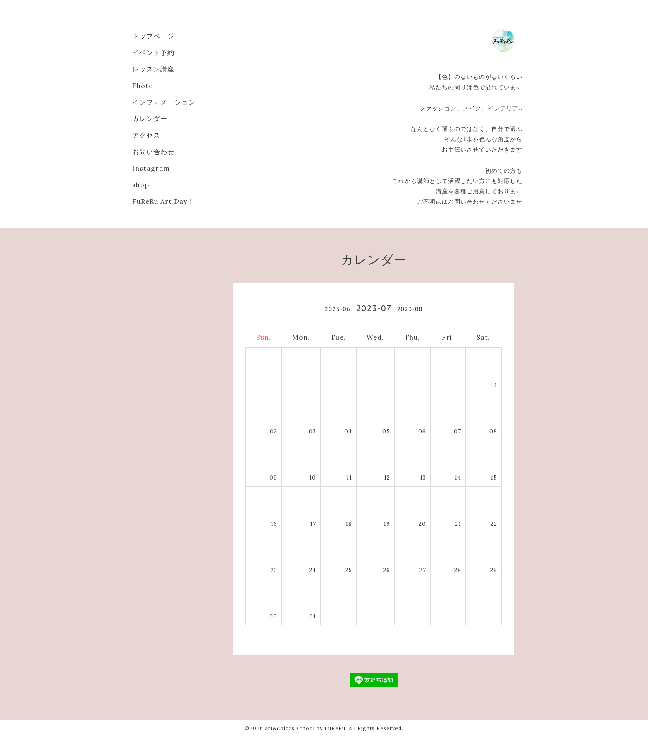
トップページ (153, 36)
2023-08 (409, 309)
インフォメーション (163, 102)
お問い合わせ (153, 151)
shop (140, 185)
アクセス (146, 135)
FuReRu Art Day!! (161, 201)
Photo (142, 85)
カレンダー (149, 118)
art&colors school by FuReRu (305, 728)
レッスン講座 (153, 69)
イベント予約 (153, 52)
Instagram (151, 168)
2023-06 (337, 309)
